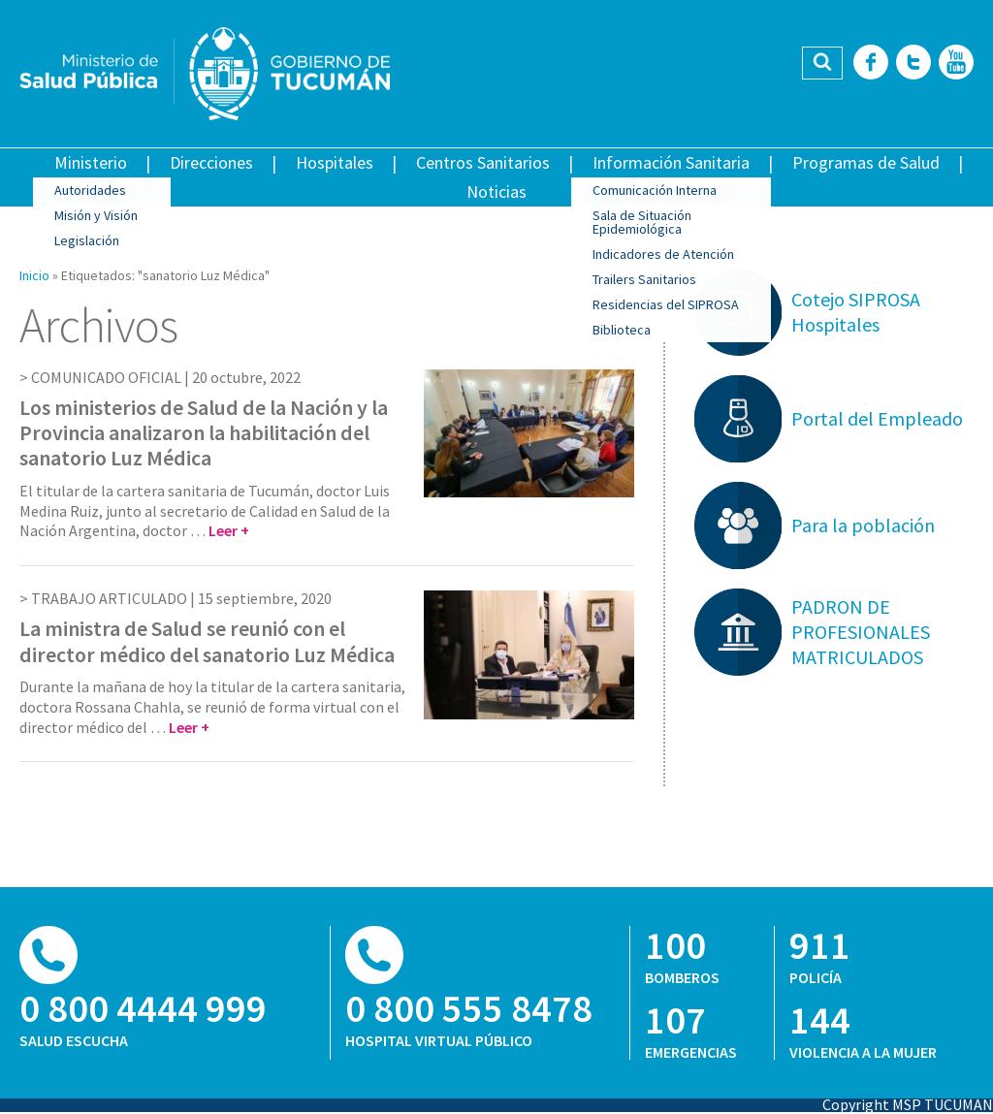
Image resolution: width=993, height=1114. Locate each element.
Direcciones (211, 162)
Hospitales (334, 162)
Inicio (34, 275)
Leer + (228, 530)
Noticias (496, 191)
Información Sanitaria (671, 162)
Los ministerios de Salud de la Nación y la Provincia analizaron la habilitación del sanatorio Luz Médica (203, 433)
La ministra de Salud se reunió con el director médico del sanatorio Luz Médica (207, 641)
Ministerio (90, 162)
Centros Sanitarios (483, 162)
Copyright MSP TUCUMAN (907, 1104)
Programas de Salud (866, 162)
